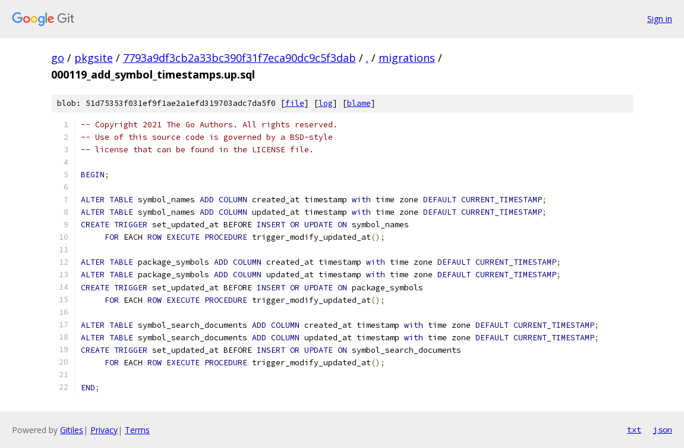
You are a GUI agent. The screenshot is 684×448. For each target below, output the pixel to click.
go (57, 58)
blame (359, 103)
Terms (137, 430)
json (662, 429)
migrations (407, 58)
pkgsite (93, 58)
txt (634, 429)
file (294, 103)
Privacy (104, 430)
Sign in (659, 18)
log (326, 103)
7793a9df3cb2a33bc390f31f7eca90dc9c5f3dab (239, 58)
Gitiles (71, 430)
